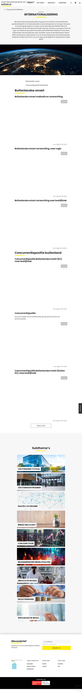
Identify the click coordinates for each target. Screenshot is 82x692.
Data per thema (31, 681)
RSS (59, 681)
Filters (69, 97)
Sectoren (40, 2)
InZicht (44, 678)
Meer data (50, 429)
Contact (44, 681)
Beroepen (51, 2)
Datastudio (30, 678)
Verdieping (62, 2)
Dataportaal (30, 684)
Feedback (80, 408)
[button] (71, 3)
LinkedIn (60, 678)
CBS (64, 139)
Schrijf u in (56, 663)
